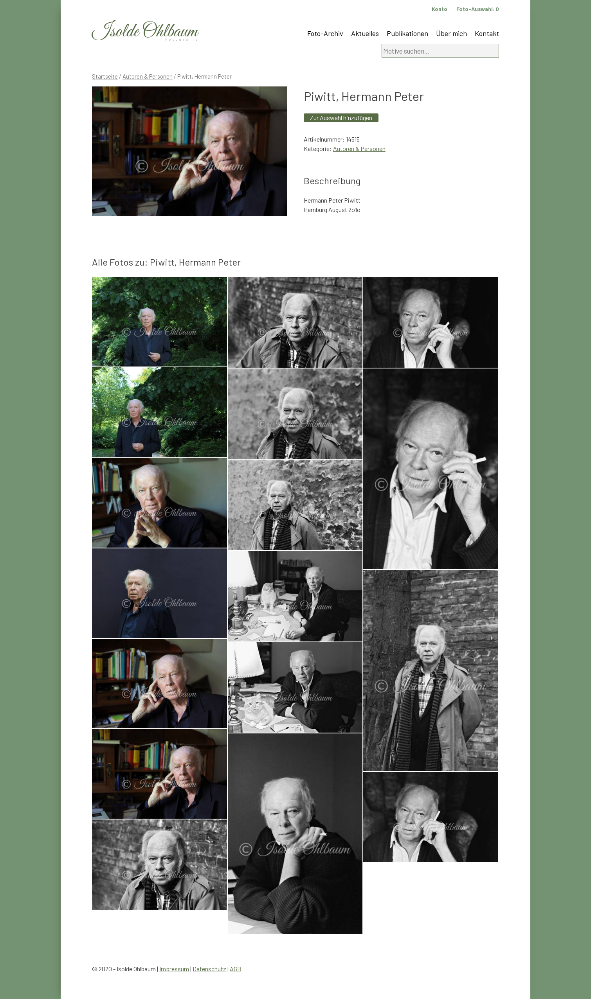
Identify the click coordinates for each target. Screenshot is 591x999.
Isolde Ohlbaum (145, 32)
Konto (439, 8)
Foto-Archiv (325, 33)
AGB (235, 968)
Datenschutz (209, 968)
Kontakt (487, 33)
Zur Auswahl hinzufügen (341, 117)
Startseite (105, 76)
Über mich (451, 33)
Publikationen (407, 33)
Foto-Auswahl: (477, 8)
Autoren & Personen (148, 76)
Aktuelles (365, 33)
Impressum (174, 968)
